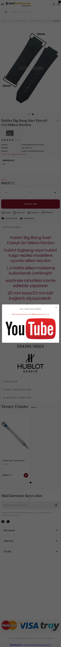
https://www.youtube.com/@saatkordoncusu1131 (30, 314)
